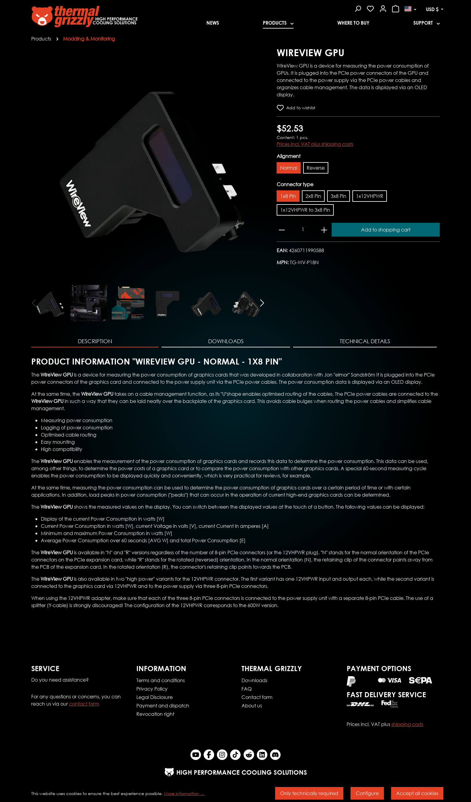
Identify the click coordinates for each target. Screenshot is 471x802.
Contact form (257, 697)
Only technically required (309, 793)
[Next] (262, 302)
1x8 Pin (288, 196)
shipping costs (407, 724)
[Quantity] (303, 229)
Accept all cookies (417, 793)
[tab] (95, 341)
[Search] (357, 8)
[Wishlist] (370, 8)
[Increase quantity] (324, 230)
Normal (288, 168)
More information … (184, 793)
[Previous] (33, 302)
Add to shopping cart (385, 229)
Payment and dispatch (162, 705)
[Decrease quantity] (282, 230)
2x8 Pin (313, 196)
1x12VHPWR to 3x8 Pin (305, 210)
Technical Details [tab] (365, 341)
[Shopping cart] (395, 8)
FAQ (247, 688)
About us (252, 705)
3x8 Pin (338, 196)
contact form (84, 704)
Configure (367, 793)
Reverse (316, 168)
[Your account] (383, 8)
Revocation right (155, 714)
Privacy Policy (152, 688)
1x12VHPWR (369, 196)
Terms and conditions (160, 680)
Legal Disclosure (154, 697)
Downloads (254, 680)
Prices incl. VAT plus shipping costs (315, 144)
